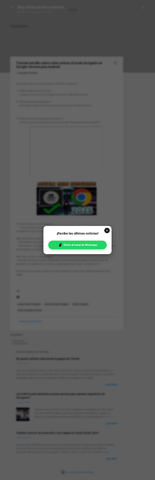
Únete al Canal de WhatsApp (77, 245)
